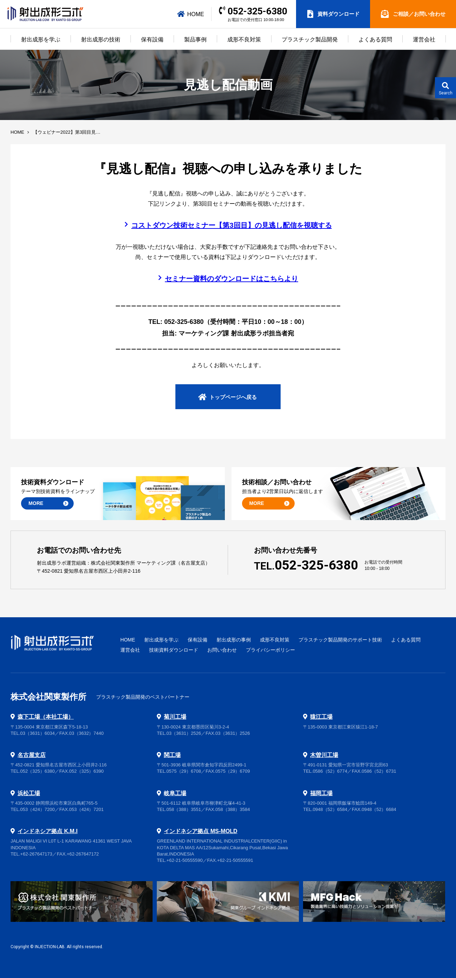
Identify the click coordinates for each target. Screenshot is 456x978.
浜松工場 (29, 793)
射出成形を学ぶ (40, 39)
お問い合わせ (222, 650)
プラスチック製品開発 (310, 39)
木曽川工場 (324, 755)
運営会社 (424, 39)
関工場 (172, 755)
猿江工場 (321, 716)
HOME (191, 14)
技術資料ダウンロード (173, 650)
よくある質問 (375, 39)
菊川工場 (175, 716)
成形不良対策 (244, 39)
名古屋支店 (32, 755)
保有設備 (152, 39)
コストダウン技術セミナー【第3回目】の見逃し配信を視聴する (231, 225)
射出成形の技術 (100, 39)
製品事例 (195, 39)
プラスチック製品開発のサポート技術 (340, 640)
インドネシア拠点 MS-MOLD (200, 831)
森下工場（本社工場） (46, 716)
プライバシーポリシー (270, 650)
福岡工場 (321, 793)
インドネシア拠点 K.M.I (48, 831)
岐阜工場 (175, 793)
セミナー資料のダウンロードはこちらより (231, 278)
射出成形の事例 (233, 640)
